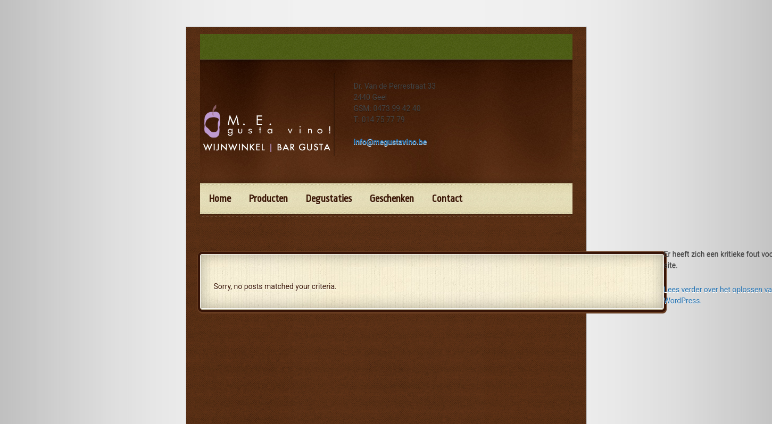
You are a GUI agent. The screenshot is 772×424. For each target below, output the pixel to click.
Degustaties (329, 198)
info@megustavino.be (390, 142)
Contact (447, 198)
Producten (268, 198)
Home (220, 198)
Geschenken (392, 198)
